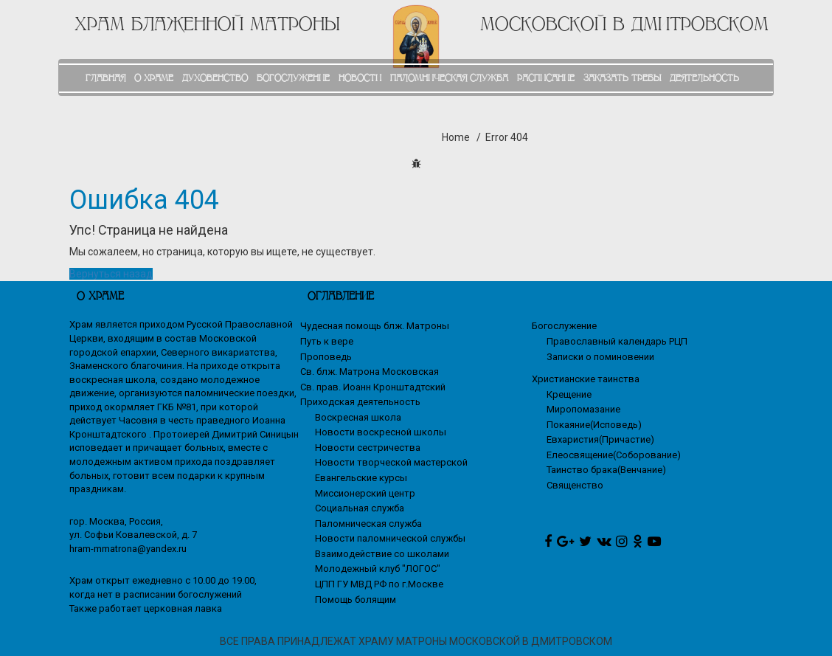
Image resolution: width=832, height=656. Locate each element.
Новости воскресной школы (380, 432)
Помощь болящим (355, 599)
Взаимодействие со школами (382, 553)
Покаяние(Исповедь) (594, 424)
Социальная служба (359, 508)
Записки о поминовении (600, 356)
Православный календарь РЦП (617, 341)
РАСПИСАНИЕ (546, 77)
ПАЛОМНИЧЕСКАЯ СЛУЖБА (449, 77)
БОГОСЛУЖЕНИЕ (293, 77)
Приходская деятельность (360, 401)
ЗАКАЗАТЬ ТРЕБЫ (622, 77)
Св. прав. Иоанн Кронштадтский (373, 387)
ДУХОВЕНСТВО (215, 77)
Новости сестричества (367, 447)
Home (456, 137)
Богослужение (564, 325)
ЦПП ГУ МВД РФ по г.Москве (379, 584)
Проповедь (326, 356)
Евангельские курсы (361, 477)
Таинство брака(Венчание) (606, 469)
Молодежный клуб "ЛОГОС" (377, 568)
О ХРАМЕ (153, 77)
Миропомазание (583, 409)
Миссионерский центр (365, 493)
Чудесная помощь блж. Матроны (374, 325)
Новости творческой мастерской (391, 462)
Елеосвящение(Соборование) (614, 454)
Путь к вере (326, 341)
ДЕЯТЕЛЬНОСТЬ (704, 77)
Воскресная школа (358, 417)
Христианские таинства (585, 378)
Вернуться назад (111, 274)
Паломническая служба (368, 523)
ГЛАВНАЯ (105, 77)
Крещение (569, 394)
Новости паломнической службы (390, 538)
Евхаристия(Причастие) (600, 439)
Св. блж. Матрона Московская (369, 371)
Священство (575, 485)
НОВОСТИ (360, 77)
